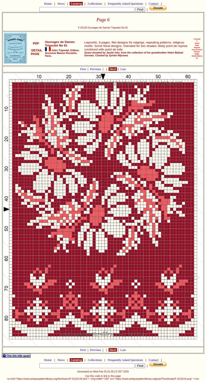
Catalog (76, 3)
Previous (96, 69)
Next (113, 69)
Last (123, 69)
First (83, 69)
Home (47, 3)
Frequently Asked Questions (125, 3)
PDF (36, 43)
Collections (95, 3)
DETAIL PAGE (36, 52)
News (61, 3)
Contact (153, 3)
